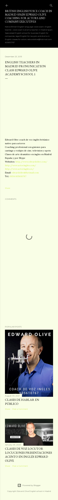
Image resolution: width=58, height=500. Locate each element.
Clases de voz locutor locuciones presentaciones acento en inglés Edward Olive (28, 455)
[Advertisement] (29, 298)
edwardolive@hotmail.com (25, 172)
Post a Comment (20, 409)
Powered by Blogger (29, 485)
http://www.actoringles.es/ (19, 169)
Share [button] (7, 188)
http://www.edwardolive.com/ (31, 161)
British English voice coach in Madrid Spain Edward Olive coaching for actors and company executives (28, 16)
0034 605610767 (18, 176)
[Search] (51, 5)
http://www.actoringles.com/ (20, 165)
